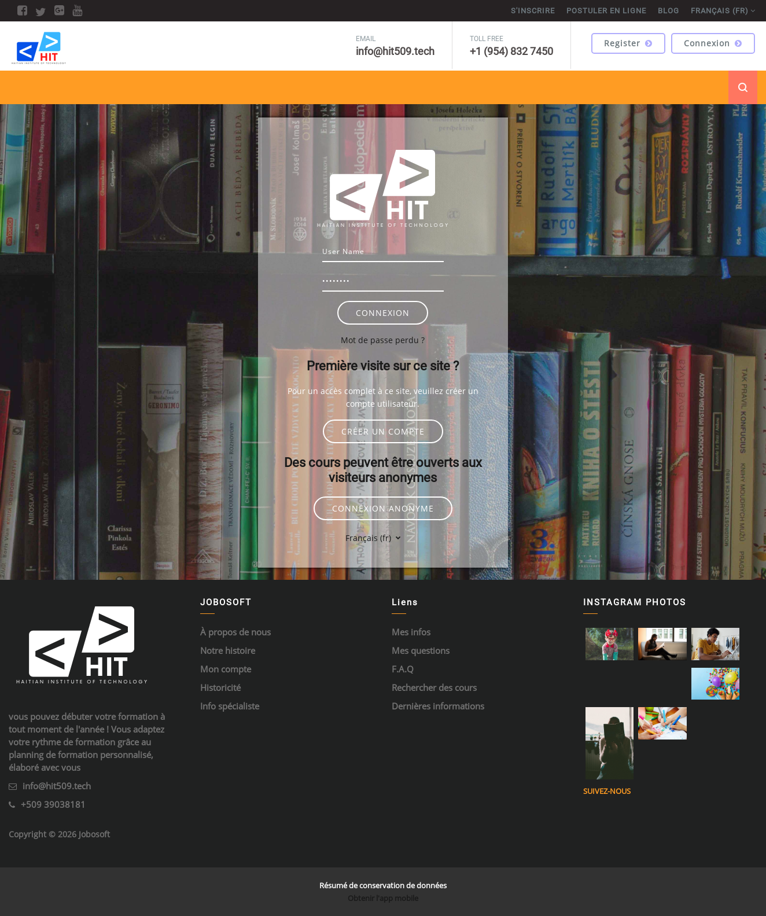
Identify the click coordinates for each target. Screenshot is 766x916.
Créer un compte (383, 431)
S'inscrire (533, 10)
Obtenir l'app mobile (383, 898)
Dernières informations (438, 706)
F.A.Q (403, 669)
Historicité (220, 687)
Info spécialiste (229, 706)
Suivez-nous (607, 791)
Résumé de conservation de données (383, 885)
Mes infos (411, 632)
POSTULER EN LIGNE (606, 10)
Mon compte (225, 669)
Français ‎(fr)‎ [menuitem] (720, 10)
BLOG (668, 10)
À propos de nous (235, 632)
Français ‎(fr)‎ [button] (369, 537)
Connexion (713, 43)
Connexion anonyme (383, 508)
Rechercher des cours (434, 687)
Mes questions (421, 650)
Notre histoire (227, 650)
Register (628, 43)
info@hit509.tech (57, 786)
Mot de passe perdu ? (383, 339)
